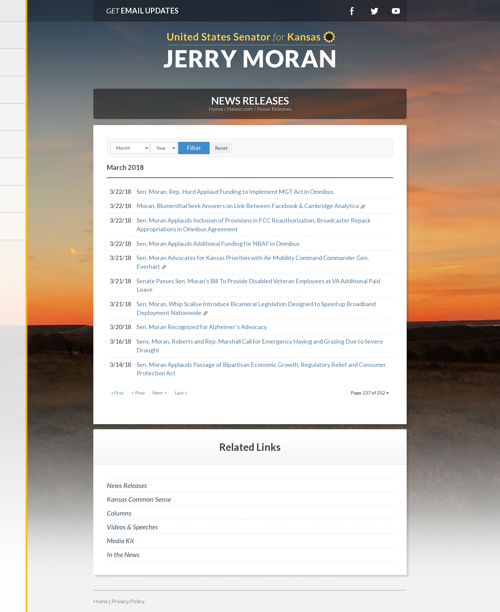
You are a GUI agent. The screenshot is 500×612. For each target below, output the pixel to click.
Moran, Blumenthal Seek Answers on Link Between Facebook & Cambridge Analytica (247, 205)
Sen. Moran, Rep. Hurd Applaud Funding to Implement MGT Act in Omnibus (235, 191)
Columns (119, 513)
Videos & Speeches (132, 527)
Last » (181, 393)
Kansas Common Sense (139, 499)
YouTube (396, 11)
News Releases (274, 109)
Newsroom (13, 117)
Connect (13, 198)
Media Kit (120, 540)
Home (216, 109)
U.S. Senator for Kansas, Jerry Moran (250, 50)
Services (13, 89)
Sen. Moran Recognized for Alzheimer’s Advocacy (201, 326)
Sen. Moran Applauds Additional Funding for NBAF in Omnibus (218, 243)
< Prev (138, 393)
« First (117, 393)
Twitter (374, 11)
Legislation (13, 171)
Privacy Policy (128, 601)
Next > (160, 393)
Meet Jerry (13, 62)
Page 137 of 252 (370, 393)
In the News (123, 554)
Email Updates (142, 10)
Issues (13, 144)
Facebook (352, 11)
